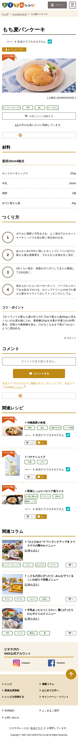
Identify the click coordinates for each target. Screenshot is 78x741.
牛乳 (30, 462)
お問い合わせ (12, 717)
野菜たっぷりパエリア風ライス (45, 491)
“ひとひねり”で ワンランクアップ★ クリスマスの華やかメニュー (51, 543)
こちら (20, 387)
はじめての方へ (50, 690)
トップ (5, 14)
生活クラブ (38, 728)
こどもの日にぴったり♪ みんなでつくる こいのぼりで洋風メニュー (50, 577)
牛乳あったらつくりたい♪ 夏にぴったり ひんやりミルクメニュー (50, 611)
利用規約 (9, 710)
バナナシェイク (36, 456)
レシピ (8, 684)
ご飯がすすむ (55, 428)
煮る (42, 428)
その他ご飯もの (31, 496)
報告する (71, 338)
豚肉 (30, 428)
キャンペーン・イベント (55, 696)
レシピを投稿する (14, 696)
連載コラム (48, 684)
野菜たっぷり (30, 502)
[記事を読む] (32, 550)
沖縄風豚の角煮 (36, 422)
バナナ (42, 462)
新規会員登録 (12, 690)
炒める (57, 496)
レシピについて (19, 14)
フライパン (45, 496)
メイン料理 (68, 428)
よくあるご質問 (50, 710)
